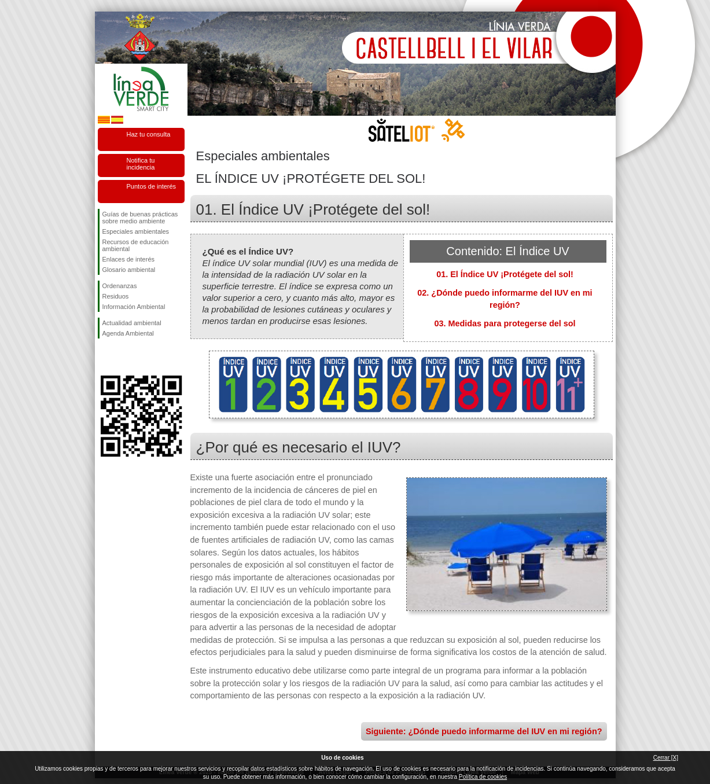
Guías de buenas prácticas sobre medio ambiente (140, 217)
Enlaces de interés (128, 259)
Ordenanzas (119, 285)
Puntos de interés (151, 186)
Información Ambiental (133, 306)
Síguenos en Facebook (105, 357)
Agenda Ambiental (128, 333)
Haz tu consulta (149, 134)
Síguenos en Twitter (124, 357)
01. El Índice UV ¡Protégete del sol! (504, 274)
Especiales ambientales (136, 231)
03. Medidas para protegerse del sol (505, 323)
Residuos (115, 296)
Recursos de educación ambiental (135, 245)
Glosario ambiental (129, 269)
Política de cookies (483, 777)
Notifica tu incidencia (141, 164)
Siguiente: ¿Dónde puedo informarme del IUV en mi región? (484, 731)
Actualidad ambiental (131, 322)
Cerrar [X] (665, 757)
